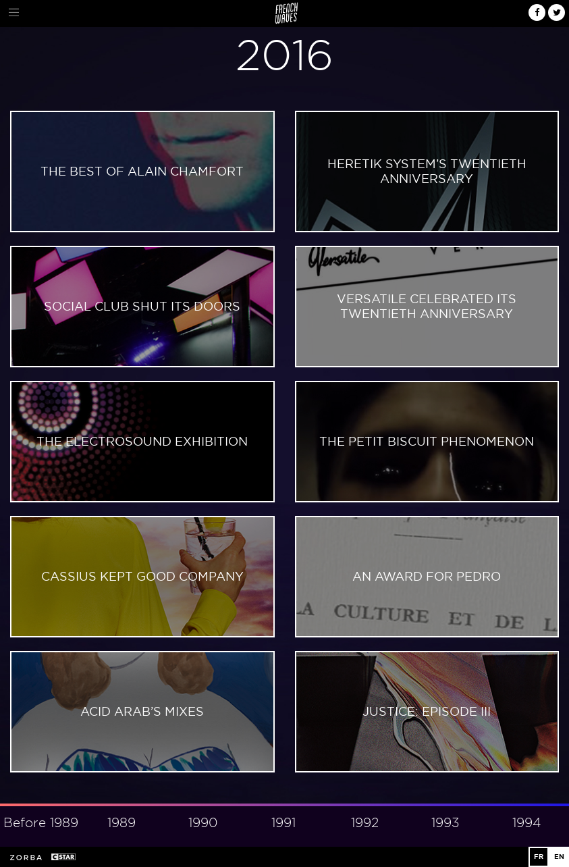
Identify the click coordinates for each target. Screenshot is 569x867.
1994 (526, 823)
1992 (365, 823)
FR (538, 856)
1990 (202, 823)
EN (559, 856)
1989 (121, 823)
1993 (445, 823)
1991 (283, 823)
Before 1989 (40, 823)
